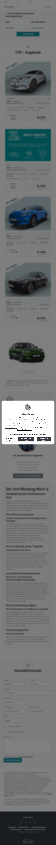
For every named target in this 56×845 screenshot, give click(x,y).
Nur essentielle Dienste (26, 439)
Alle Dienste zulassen (44, 439)
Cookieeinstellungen (11, 428)
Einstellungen (9, 439)
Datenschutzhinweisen (24, 430)
